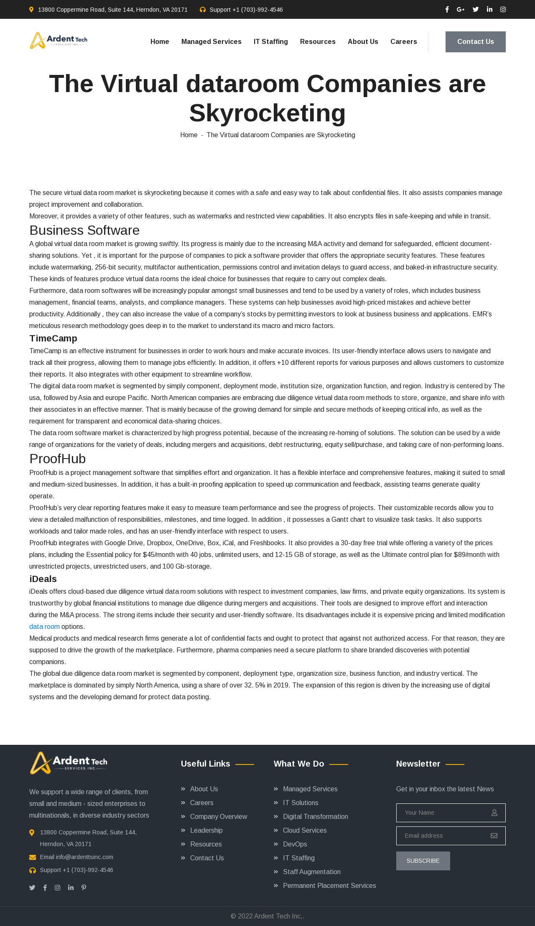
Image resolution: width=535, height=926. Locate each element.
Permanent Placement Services (329, 885)
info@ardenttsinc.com (84, 857)
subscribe (423, 860)
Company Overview (218, 816)
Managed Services (211, 41)
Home (159, 41)
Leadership (206, 830)
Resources (318, 41)
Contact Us (475, 41)
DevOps (295, 844)
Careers (403, 41)
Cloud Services (305, 830)
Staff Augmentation (312, 871)
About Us (363, 41)
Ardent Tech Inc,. (279, 916)
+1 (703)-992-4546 (257, 9)
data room (44, 626)
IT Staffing (271, 41)
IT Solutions (300, 802)
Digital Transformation (315, 816)
